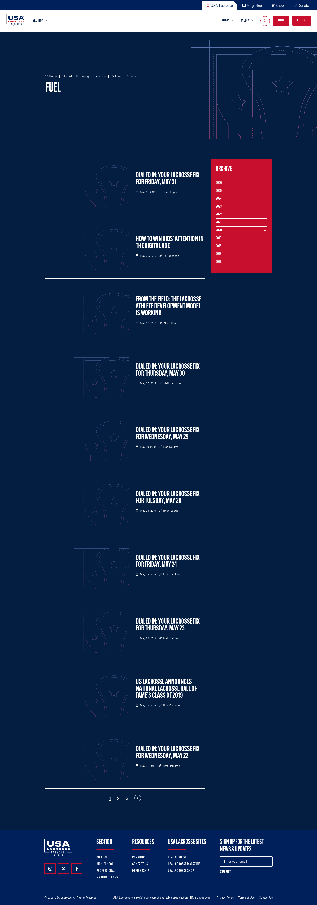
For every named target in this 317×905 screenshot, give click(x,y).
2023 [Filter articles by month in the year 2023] (219, 207)
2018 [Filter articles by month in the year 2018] (218, 246)
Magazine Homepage (76, 76)
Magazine (252, 5)
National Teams (107, 877)
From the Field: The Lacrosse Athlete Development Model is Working (168, 306)
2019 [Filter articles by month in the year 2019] (218, 238)
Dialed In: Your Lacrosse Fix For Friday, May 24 (168, 561)
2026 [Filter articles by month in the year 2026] (219, 183)
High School (104, 864)
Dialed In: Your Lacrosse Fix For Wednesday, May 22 (168, 753)
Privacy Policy (225, 897)
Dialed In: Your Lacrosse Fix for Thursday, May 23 (168, 625)
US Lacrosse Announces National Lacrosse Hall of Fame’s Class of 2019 (166, 689)
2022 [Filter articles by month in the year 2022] (219, 214)
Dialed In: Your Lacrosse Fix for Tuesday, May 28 (168, 498)
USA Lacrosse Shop (181, 871)
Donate (301, 5)
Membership (140, 871)
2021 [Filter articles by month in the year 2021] (218, 222)
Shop (277, 5)
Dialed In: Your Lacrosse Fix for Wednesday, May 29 (168, 434)
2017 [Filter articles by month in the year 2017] (218, 254)
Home (53, 76)
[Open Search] (265, 20)
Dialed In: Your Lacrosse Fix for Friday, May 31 (168, 179)
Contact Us (140, 864)
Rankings (227, 20)
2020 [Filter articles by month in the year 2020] (219, 230)
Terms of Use (246, 897)
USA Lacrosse (219, 5)
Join (281, 20)
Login (301, 20)
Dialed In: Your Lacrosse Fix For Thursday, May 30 (168, 370)
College (102, 857)
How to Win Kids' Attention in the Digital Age (170, 243)
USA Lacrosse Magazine (184, 864)
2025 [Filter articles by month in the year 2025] (219, 191)
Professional (105, 871)
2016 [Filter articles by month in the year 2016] (218, 262)
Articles (101, 76)
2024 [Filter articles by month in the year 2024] (219, 199)
